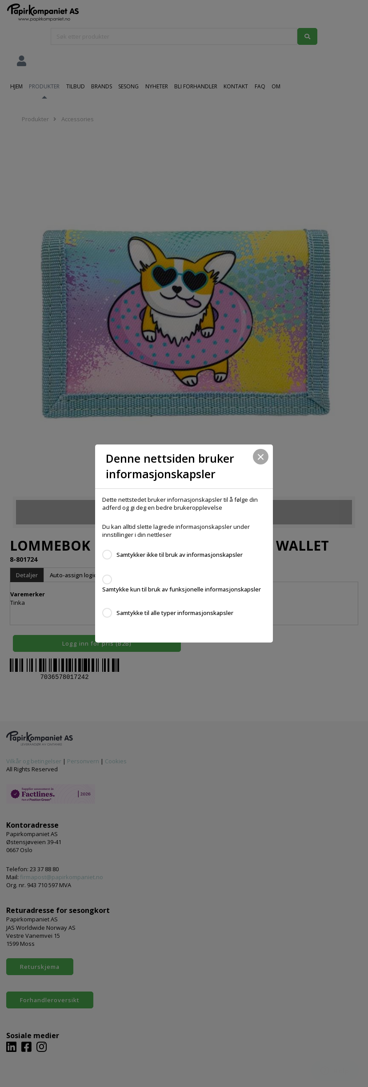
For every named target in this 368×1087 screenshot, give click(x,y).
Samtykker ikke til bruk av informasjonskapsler (179, 555)
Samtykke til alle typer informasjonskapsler (174, 613)
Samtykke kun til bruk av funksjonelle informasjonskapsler (181, 589)
